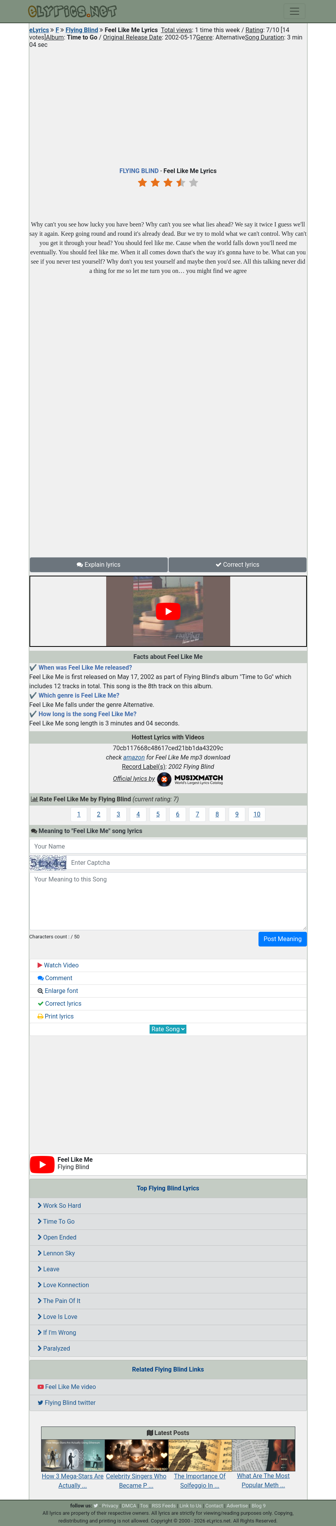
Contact (214, 1506)
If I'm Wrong (57, 1332)
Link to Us (190, 1506)
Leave (49, 1269)
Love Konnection (63, 1285)
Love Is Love (58, 1316)
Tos (144, 1506)
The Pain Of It (59, 1301)
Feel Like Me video (67, 1387)
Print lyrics (56, 1016)
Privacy (110, 1506)
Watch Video (58, 965)
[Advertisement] (168, 106)
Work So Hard (59, 1205)
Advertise (237, 1506)
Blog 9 (259, 1506)
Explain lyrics (99, 564)
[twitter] (95, 1506)
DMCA (129, 1506)
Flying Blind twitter (67, 1402)
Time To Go (56, 1221)
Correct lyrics (237, 564)
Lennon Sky (56, 1253)
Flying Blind (81, 30)
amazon (134, 757)
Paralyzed (54, 1348)
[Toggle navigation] (294, 11)
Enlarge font (58, 990)
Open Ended (57, 1237)
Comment (55, 978)
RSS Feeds (164, 1506)
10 (256, 814)
